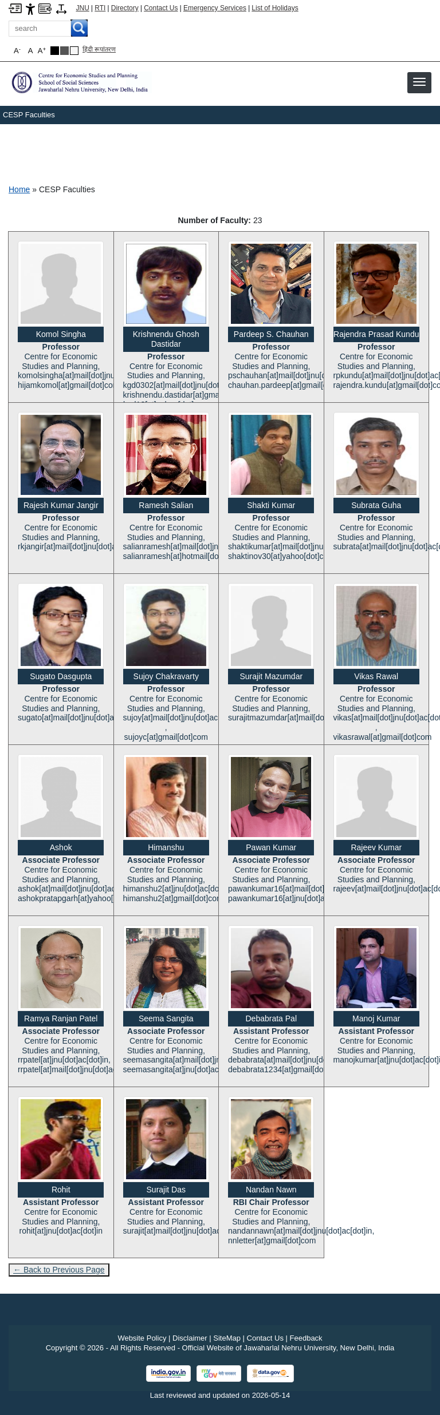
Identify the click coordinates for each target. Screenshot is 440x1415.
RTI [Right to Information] (100, 8)
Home (19, 189)
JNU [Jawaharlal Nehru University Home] (82, 8)
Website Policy (141, 1338)
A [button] (42, 51)
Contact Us (161, 8)
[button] (419, 82)
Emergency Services (214, 8)
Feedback (306, 1338)
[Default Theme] (74, 50)
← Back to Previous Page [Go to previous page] (59, 1269)
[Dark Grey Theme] (64, 50)
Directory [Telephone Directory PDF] (125, 8)
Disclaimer (189, 1338)
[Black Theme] (54, 50)
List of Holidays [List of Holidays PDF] (275, 8)
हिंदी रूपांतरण (99, 49)
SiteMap (227, 1338)
